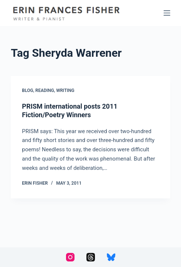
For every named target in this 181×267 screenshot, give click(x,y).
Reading (44, 90)
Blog (27, 90)
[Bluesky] (111, 257)
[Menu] (167, 13)
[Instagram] (70, 257)
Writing (65, 90)
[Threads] (90, 257)
